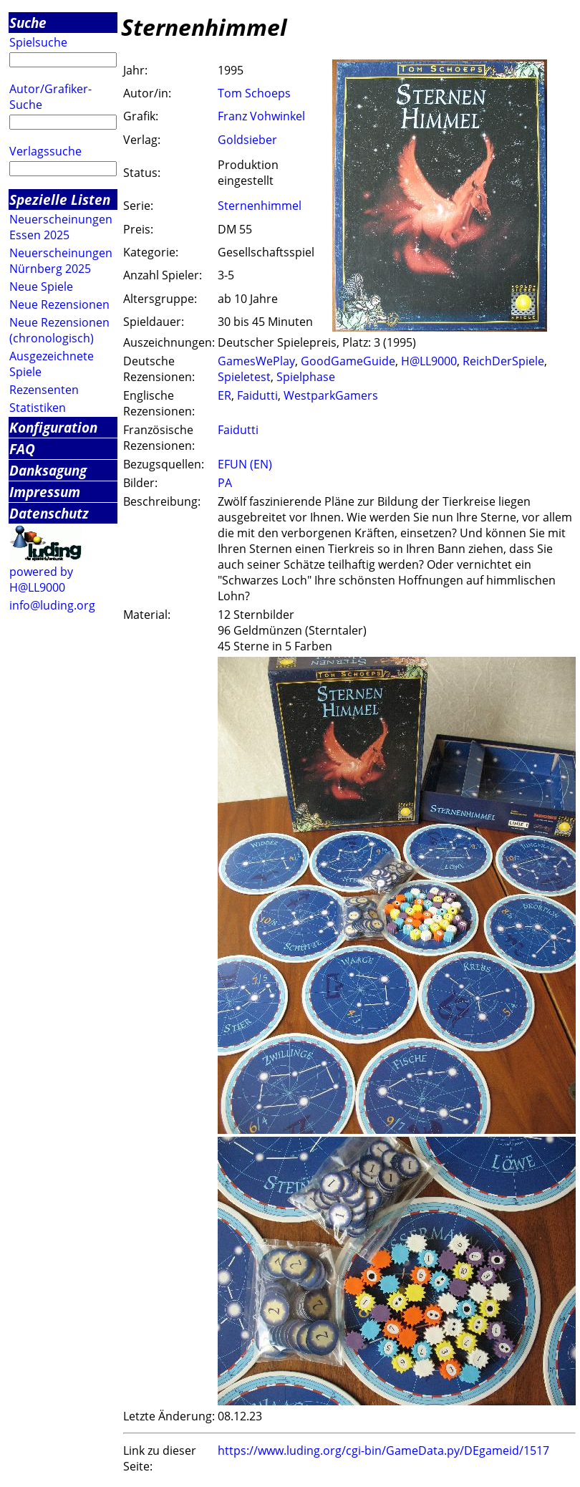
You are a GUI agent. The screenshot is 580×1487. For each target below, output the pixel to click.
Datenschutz (49, 513)
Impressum (44, 491)
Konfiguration (53, 427)
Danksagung (48, 470)
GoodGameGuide (348, 361)
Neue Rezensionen (59, 304)
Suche (28, 22)
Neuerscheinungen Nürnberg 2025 (60, 260)
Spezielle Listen (59, 199)
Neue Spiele (41, 286)
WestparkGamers (331, 395)
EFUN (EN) (245, 464)
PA (225, 483)
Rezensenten (44, 390)
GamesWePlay (256, 361)
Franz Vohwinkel (261, 116)
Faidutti (257, 395)
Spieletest (244, 377)
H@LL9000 (429, 361)
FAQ (22, 448)
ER (224, 395)
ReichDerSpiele (503, 361)
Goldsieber (247, 140)
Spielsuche (38, 42)
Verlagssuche (45, 151)
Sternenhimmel (259, 205)
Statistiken (37, 407)
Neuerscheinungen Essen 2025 (60, 227)
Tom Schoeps (254, 93)
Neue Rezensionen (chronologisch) (59, 330)
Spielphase (305, 377)
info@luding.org (52, 605)
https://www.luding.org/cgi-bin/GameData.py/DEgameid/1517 (383, 1450)
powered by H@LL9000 (41, 579)
